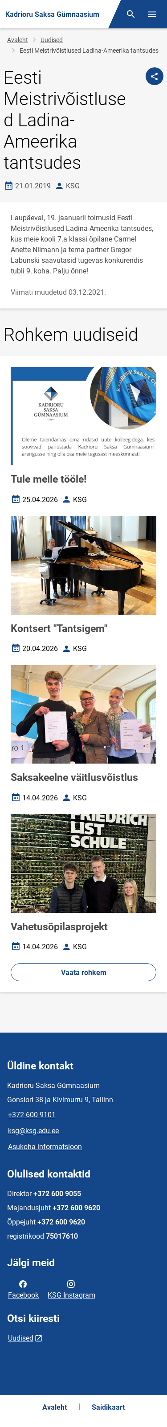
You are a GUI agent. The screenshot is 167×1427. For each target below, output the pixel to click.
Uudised (52, 39)
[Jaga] (154, 76)
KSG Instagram (71, 1288)
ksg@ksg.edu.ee (33, 1131)
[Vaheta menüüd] (152, 14)
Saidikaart (108, 1407)
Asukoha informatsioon (45, 1146)
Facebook (23, 1288)
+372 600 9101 (32, 1115)
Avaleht (17, 39)
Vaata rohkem (83, 972)
